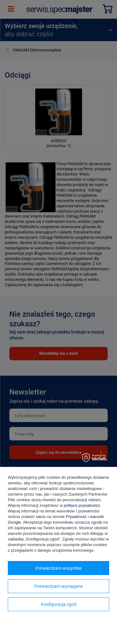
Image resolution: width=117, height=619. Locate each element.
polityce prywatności (82, 505)
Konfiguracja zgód (58, 604)
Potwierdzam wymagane (58, 586)
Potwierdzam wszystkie (58, 568)
